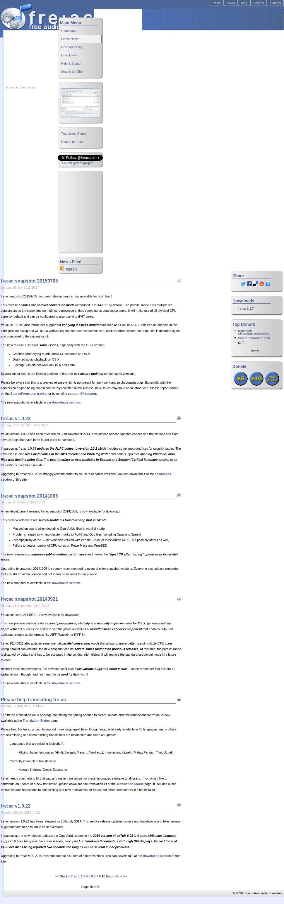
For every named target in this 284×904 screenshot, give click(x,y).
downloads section (66, 402)
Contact (275, 3)
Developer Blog (72, 47)
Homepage (68, 30)
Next (109, 876)
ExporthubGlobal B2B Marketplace (253, 332)
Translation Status (73, 133)
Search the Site (72, 71)
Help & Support (71, 63)
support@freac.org (82, 393)
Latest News (69, 39)
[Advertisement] (184, 47)
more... (256, 350)
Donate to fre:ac (72, 141)
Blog (244, 3)
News (231, 3)
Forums (258, 3)
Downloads (69, 55)
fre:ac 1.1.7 (245, 308)
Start (63, 876)
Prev (74, 876)
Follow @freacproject (77, 163)
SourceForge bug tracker (29, 393)
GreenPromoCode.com (254, 338)
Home (217, 3)
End (119, 876)
